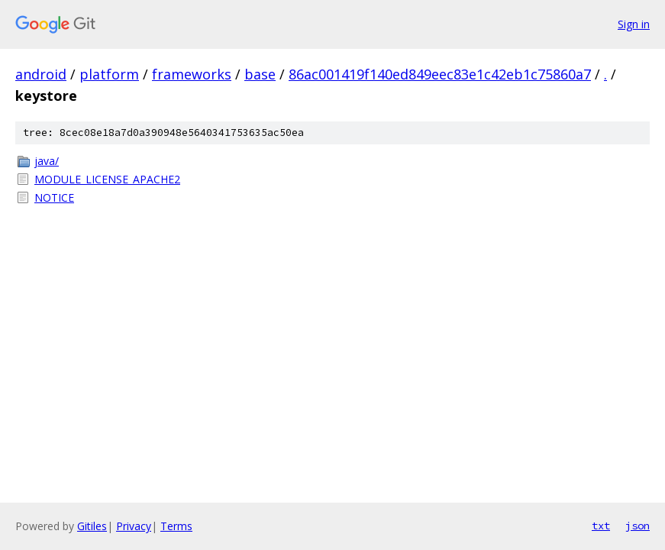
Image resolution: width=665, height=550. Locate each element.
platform (109, 74)
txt (601, 525)
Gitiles (92, 526)
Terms (176, 526)
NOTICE (54, 197)
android (40, 74)
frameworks (191, 74)
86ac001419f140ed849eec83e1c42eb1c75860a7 (440, 74)
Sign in (634, 24)
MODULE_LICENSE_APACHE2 (107, 179)
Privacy (133, 526)
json (637, 525)
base (260, 74)
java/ (46, 161)
